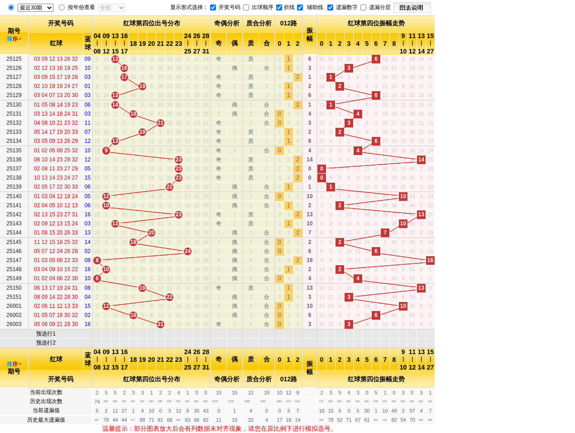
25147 (13, 260)
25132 (13, 123)
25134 (13, 141)
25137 (13, 168)
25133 (13, 132)
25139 (13, 187)
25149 (13, 278)
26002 (13, 315)
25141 (13, 205)
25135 (13, 150)
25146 (13, 251)
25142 (13, 214)
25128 (13, 86)
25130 (13, 105)
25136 (13, 159)
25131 (13, 114)
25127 (13, 77)
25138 (13, 178)
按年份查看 (81, 7)
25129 (13, 95)
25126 (13, 68)
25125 (13, 59)
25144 (13, 232)
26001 (13, 306)
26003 (13, 324)
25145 (13, 242)
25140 (13, 196)
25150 (13, 288)
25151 (13, 297)
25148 (13, 269)
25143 (13, 223)
